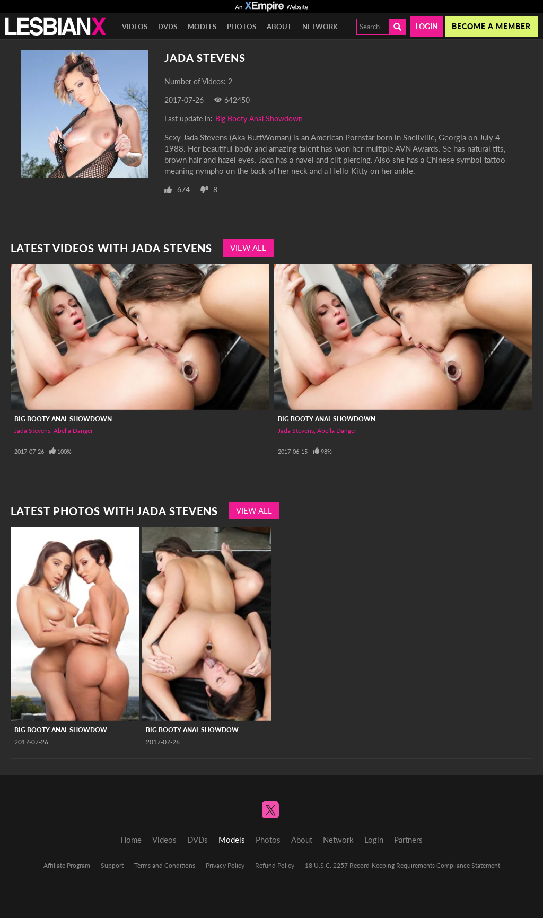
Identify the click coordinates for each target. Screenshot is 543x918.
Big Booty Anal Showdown (259, 118)
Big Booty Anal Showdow (60, 730)
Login (426, 26)
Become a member (491, 26)
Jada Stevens (32, 431)
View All (248, 247)
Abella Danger (73, 431)
